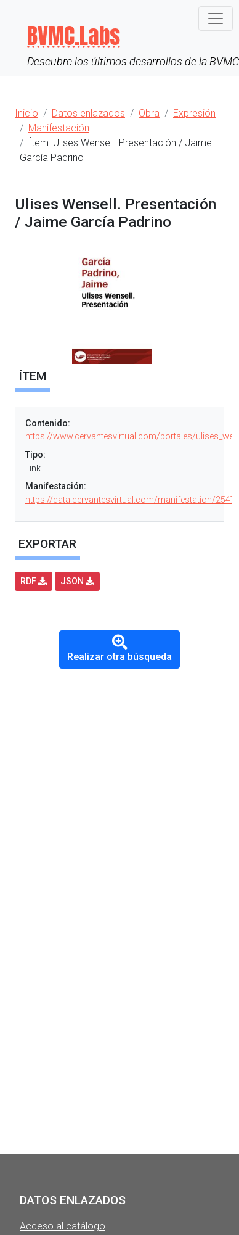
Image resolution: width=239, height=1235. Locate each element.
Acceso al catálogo (62, 1226)
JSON (77, 581)
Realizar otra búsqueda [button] (119, 649)
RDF (33, 581)
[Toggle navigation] (215, 18)
